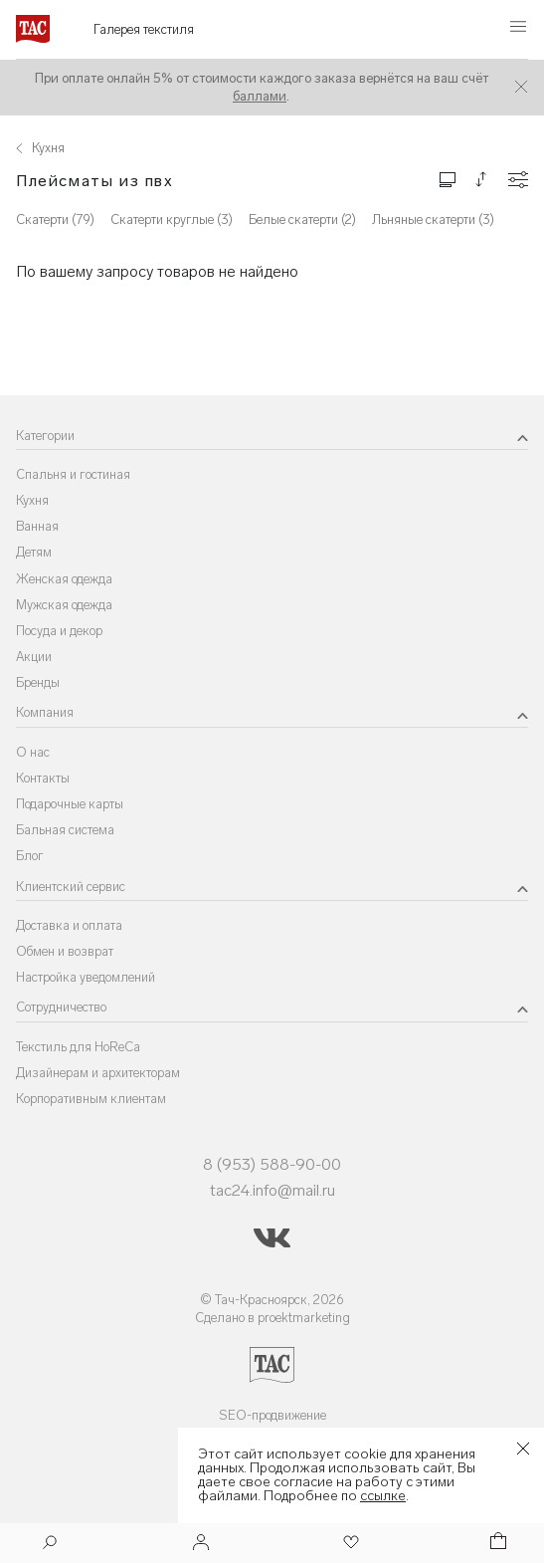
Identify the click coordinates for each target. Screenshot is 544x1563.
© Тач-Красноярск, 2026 (272, 1299)
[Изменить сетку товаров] (447, 178)
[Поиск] (50, 1544)
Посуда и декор (59, 630)
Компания (45, 712)
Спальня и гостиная (73, 474)
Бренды (38, 682)
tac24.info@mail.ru (272, 1190)
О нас (33, 752)
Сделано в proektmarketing (272, 1317)
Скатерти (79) (55, 219)
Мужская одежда (64, 604)
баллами (259, 96)
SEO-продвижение (272, 1415)
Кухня (32, 500)
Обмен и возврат (64, 951)
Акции (34, 656)
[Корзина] (496, 1543)
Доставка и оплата (69, 925)
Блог (30, 855)
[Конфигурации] (518, 179)
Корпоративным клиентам (91, 1098)
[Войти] (201, 1543)
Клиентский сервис (70, 886)
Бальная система (65, 829)
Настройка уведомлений (85, 977)
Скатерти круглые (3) (171, 219)
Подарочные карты (69, 803)
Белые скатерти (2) (302, 219)
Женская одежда (64, 578)
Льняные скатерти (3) (433, 219)
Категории (45, 435)
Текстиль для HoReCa (78, 1046)
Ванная (37, 526)
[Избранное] (349, 1543)
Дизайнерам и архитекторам (98, 1072)
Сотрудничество (61, 1007)
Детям (34, 552)
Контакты (43, 778)
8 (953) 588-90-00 (272, 1164)
